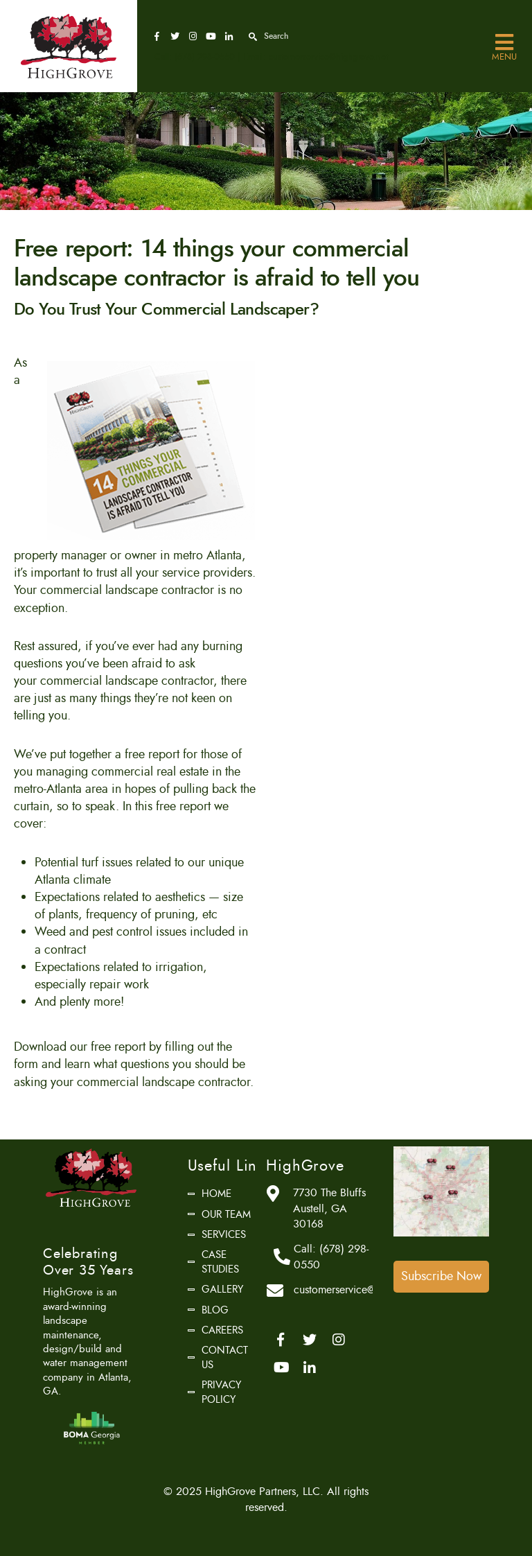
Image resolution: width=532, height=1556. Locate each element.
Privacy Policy (221, 1392)
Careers (222, 1330)
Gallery (222, 1289)
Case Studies (220, 1261)
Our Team (226, 1214)
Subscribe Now (441, 1276)
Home (216, 1193)
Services (224, 1234)
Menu (504, 43)
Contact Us (225, 1357)
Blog (215, 1310)
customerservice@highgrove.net (328, 57)
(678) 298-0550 (205, 57)
